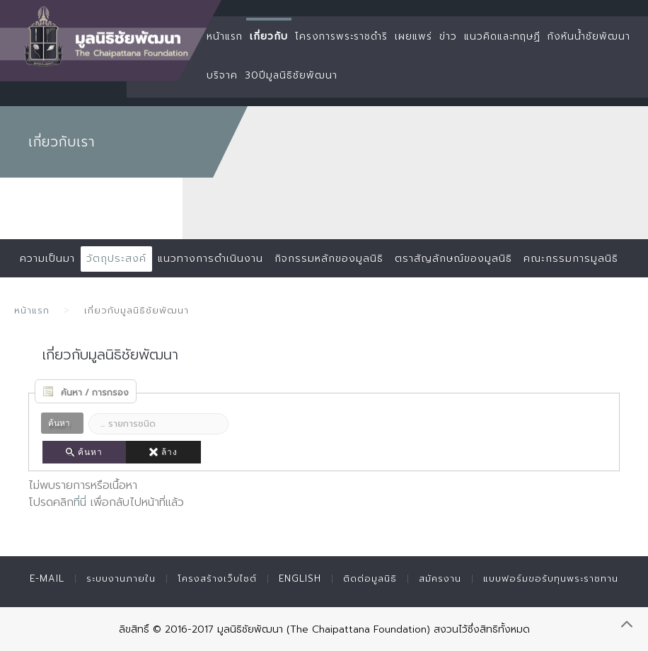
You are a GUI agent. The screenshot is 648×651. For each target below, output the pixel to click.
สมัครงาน (440, 578)
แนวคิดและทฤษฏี (502, 36)
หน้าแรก (225, 36)
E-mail (47, 578)
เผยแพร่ (413, 36)
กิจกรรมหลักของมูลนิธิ (328, 258)
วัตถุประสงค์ (116, 258)
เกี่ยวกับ (269, 36)
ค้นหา (84, 452)
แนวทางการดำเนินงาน (210, 258)
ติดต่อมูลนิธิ (370, 578)
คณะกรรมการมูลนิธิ (570, 258)
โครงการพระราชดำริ (341, 36)
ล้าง (163, 452)
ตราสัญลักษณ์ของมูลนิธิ (453, 258)
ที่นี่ (80, 502)
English (300, 578)
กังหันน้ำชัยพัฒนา (589, 36)
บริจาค (222, 75)
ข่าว (448, 36)
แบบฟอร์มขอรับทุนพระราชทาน (550, 578)
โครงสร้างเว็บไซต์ (217, 578)
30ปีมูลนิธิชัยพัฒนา (291, 75)
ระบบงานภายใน (121, 578)
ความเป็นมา (47, 258)
